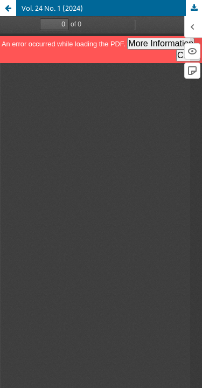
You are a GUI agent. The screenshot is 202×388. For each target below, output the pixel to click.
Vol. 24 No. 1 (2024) (52, 8)
